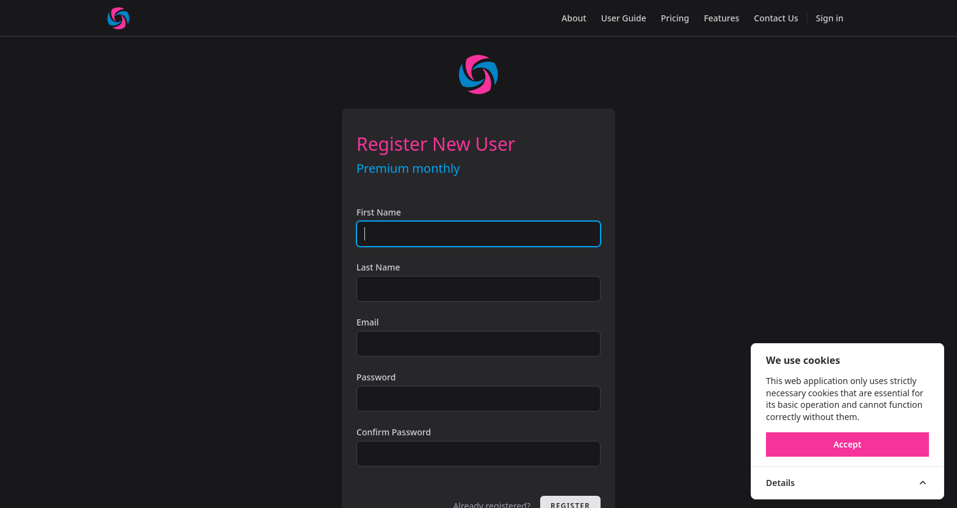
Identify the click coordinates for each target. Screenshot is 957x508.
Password (375, 377)
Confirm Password (393, 432)
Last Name (378, 267)
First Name (378, 212)
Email (367, 322)
